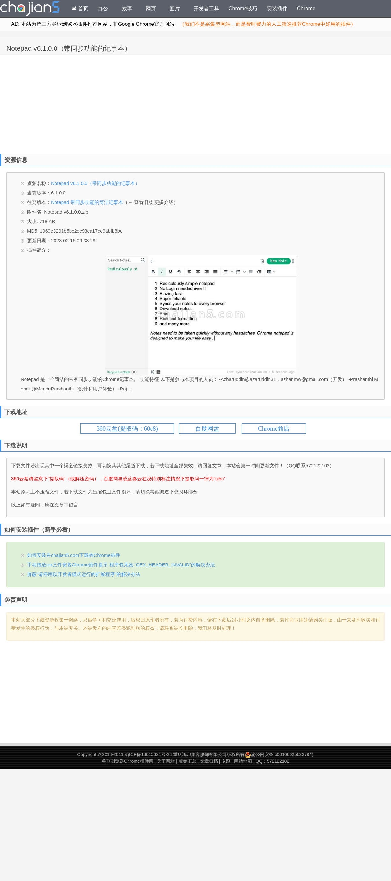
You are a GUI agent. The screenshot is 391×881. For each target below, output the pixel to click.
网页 (151, 8)
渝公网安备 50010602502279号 (279, 754)
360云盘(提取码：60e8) (127, 428)
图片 (175, 8)
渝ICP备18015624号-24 (148, 754)
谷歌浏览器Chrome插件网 (127, 761)
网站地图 (243, 761)
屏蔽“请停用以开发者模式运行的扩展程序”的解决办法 (83, 574)
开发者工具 (206, 8)
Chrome (306, 8)
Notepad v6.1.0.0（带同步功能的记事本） (68, 48)
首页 (80, 8)
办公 (103, 8)
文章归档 (209, 761)
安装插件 (277, 8)
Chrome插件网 (30, 9)
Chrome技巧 (243, 8)
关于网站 (166, 761)
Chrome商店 (274, 428)
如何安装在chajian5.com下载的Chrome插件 (73, 555)
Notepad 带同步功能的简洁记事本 (87, 202)
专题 (225, 761)
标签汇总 (187, 761)
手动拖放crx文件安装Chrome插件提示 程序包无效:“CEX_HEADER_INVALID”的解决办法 (121, 564)
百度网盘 (207, 428)
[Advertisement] (85, 103)
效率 (127, 8)
